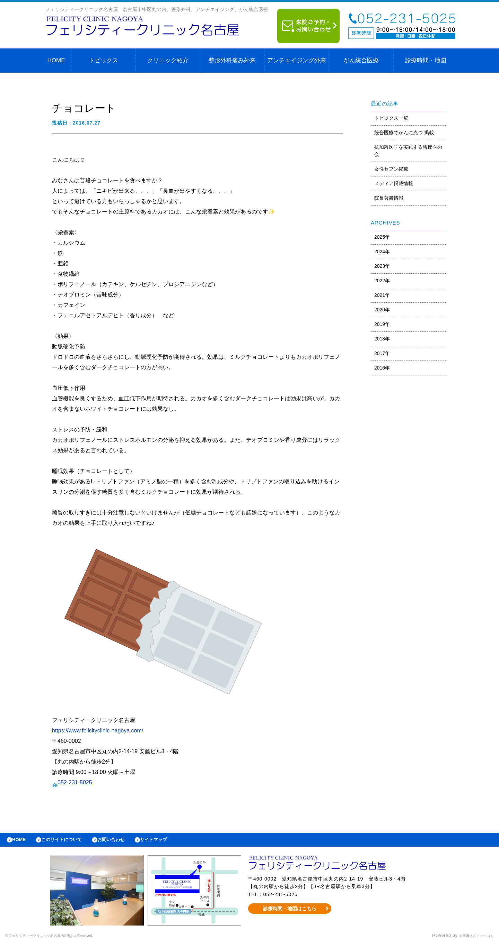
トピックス (103, 60)
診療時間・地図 (425, 60)
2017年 (382, 353)
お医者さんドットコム (471, 939)
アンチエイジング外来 (296, 60)
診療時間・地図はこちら (289, 912)
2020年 (382, 309)
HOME (56, 60)
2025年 (382, 237)
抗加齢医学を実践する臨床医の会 (408, 150)
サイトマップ (175, 841)
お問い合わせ (126, 841)
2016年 (382, 368)
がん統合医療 (361, 60)
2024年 (382, 251)
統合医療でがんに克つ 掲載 (404, 132)
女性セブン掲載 (391, 169)
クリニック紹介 (168, 60)
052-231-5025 (75, 782)
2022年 (382, 280)
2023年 (382, 266)
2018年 (382, 338)
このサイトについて (70, 841)
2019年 (382, 324)
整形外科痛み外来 (232, 60)
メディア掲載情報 (393, 183)
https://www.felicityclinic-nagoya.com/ (97, 730)
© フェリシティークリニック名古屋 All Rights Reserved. (64, 939)
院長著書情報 (388, 198)
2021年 (382, 295)
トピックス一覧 (391, 118)
